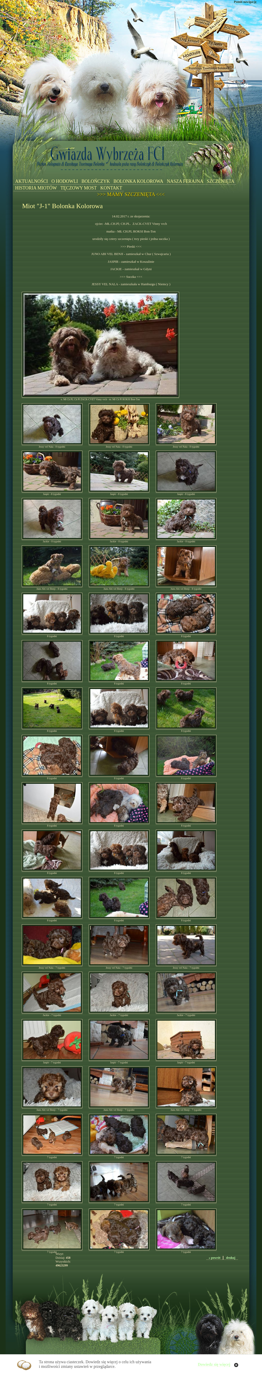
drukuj (230, 1258)
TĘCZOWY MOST (78, 188)
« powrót (215, 1258)
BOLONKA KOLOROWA (138, 181)
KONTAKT (111, 188)
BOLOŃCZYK (95, 181)
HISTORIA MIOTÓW (36, 188)
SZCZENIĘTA (221, 181)
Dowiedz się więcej (214, 1364)
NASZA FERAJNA (185, 181)
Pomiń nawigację (245, 2)
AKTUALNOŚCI (31, 181)
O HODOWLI (64, 181)
